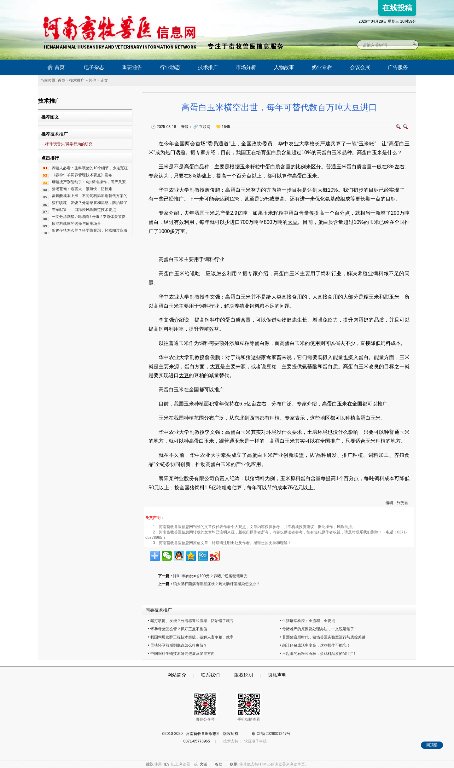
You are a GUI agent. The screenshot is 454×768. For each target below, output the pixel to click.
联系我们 (210, 675)
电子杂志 (94, 67)
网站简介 (176, 675)
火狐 (203, 764)
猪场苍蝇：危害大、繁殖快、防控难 (82, 189)
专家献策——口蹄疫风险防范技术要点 (84, 209)
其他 (92, 80)
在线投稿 (397, 7)
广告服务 (398, 67)
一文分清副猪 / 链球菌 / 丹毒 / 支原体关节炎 (88, 216)
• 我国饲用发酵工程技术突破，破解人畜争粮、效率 (191, 637)
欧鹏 (233, 764)
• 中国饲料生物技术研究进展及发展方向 (181, 653)
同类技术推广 (158, 610)
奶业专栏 (322, 67)
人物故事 (284, 67)
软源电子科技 (255, 741)
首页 (56, 67)
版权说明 (243, 675)
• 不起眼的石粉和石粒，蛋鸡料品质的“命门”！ (318, 653)
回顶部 (432, 745)
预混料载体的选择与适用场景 (76, 223)
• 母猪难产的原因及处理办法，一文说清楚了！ (319, 629)
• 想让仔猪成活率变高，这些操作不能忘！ (315, 645)
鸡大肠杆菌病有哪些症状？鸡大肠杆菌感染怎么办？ (216, 584)
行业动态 (170, 67)
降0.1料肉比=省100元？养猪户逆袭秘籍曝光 (210, 576)
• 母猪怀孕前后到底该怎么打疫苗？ (177, 645)
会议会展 (360, 67)
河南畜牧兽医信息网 (113, 5)
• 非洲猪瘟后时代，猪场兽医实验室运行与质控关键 (322, 637)
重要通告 (132, 67)
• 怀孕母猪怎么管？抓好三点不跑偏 (177, 629)
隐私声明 (277, 675)
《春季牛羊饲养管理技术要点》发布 (82, 175)
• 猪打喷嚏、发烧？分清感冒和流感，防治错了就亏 (191, 621)
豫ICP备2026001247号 (271, 733)
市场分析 (246, 67)
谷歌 (218, 764)
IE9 (166, 764)
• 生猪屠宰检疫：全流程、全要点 (307, 621)
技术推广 (208, 67)
